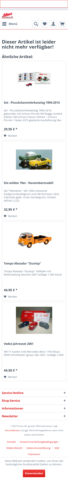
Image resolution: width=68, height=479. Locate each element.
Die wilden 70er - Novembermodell (28, 183)
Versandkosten (12, 430)
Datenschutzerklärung (38, 448)
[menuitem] (9, 23)
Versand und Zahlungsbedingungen (39, 441)
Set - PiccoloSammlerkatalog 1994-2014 (32, 103)
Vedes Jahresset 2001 (19, 344)
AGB (56, 448)
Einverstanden (34, 473)
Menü (9, 23)
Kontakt (11, 441)
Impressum (34, 454)
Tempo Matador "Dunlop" (22, 263)
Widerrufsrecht (14, 448)
